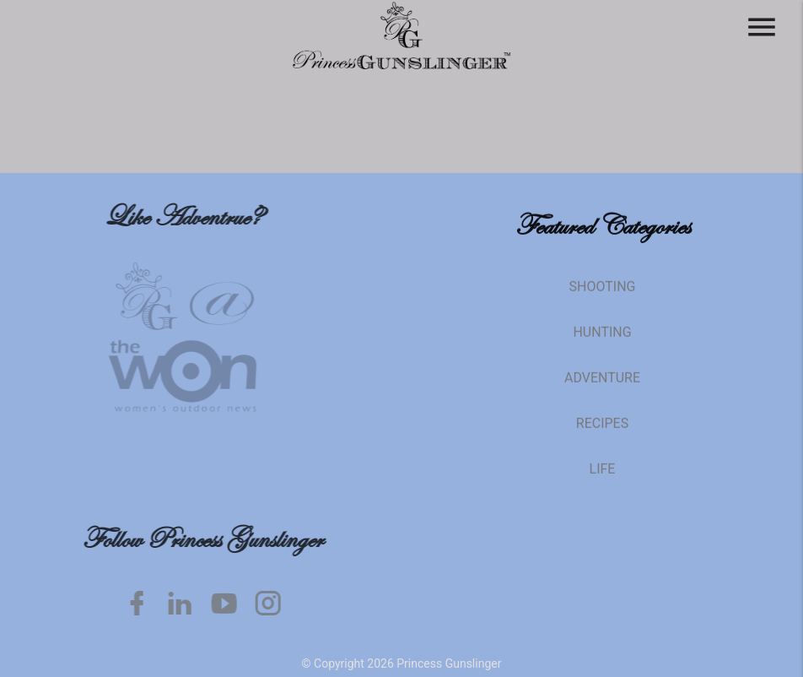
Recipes (602, 433)
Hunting (602, 342)
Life (603, 479)
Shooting (602, 297)
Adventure (602, 388)
